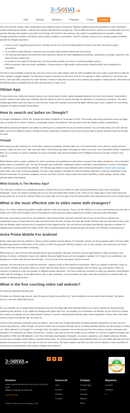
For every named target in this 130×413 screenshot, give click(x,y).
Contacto (103, 20)
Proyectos (73, 20)
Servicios (57, 20)
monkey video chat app (114, 168)
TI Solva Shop (85, 385)
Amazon (83, 390)
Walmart (83, 399)
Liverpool (83, 394)
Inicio (26, 20)
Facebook (109, 385)
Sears (82, 403)
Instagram (109, 390)
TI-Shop (89, 20)
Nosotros (40, 20)
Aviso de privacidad (11, 395)
